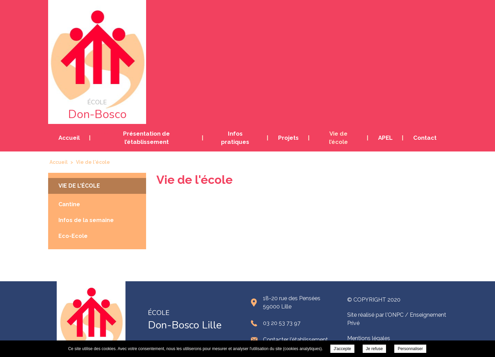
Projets (288, 137)
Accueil (69, 137)
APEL (385, 137)
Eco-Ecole (73, 236)
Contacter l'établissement (295, 339)
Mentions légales (368, 338)
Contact (425, 137)
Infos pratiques (235, 137)
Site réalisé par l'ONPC (375, 315)
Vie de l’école (338, 137)
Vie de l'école (79, 185)
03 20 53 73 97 (281, 323)
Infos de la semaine (86, 220)
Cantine (69, 204)
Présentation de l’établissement (146, 137)
